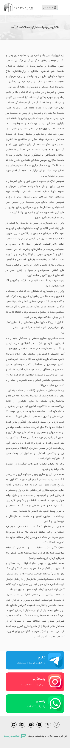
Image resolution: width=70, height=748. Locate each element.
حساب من (49, 8)
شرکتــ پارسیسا (15, 736)
